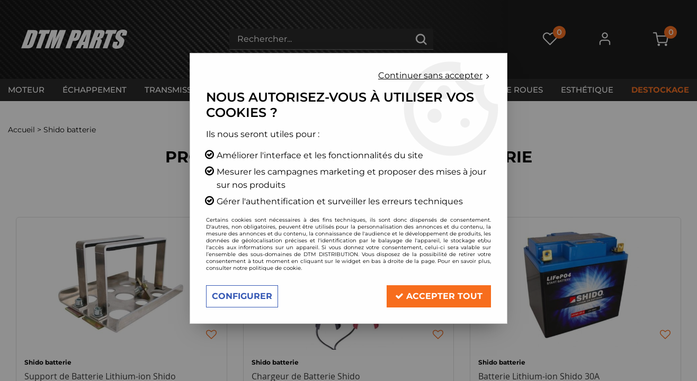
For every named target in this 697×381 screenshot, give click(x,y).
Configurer (242, 296)
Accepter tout (438, 296)
